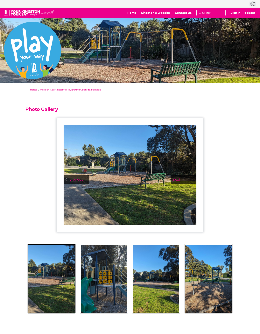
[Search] (211, 13)
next (176, 179)
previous (76, 179)
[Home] (131, 13)
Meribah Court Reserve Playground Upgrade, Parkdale (70, 89)
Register (248, 13)
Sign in (235, 13)
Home (33, 89)
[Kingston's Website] (155, 13)
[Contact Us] (183, 13)
